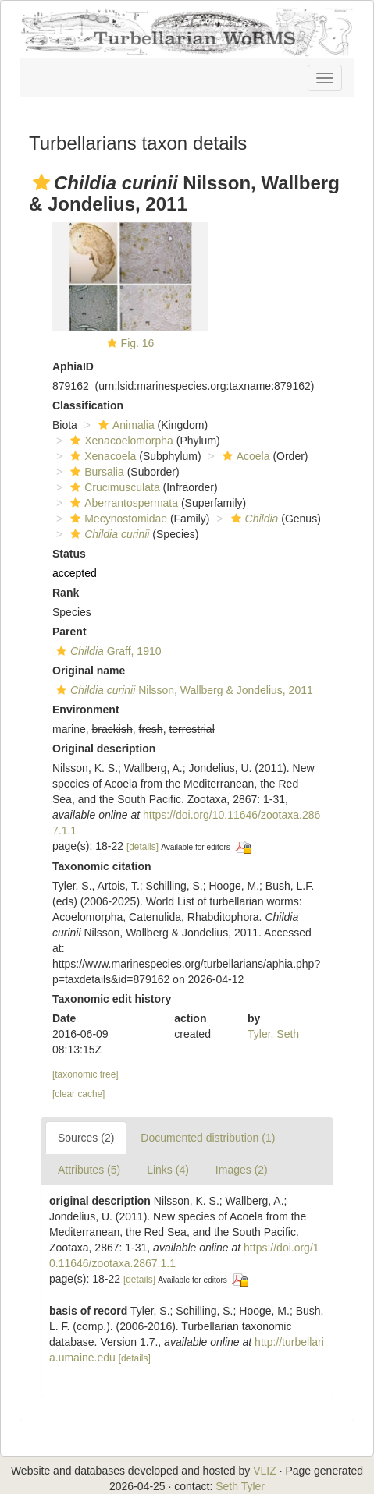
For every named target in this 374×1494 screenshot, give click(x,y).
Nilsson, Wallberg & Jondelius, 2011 (182, 690)
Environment (85, 709)
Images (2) (241, 1169)
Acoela (244, 456)
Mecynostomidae (116, 518)
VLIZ (264, 1470)
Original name (88, 670)
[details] (142, 846)
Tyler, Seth (273, 1034)
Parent (69, 631)
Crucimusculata (112, 487)
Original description (103, 748)
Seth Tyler (240, 1486)
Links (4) (168, 1169)
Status (69, 553)
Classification (87, 405)
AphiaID (73, 366)
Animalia (124, 425)
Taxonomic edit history (111, 999)
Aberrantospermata (122, 503)
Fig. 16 (138, 343)
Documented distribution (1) (208, 1137)
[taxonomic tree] (85, 1074)
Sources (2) (86, 1137)
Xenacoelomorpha (119, 440)
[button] (41, 182)
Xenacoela (101, 456)
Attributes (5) (89, 1169)
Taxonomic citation (101, 866)
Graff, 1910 (107, 651)
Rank (65, 592)
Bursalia (95, 472)
